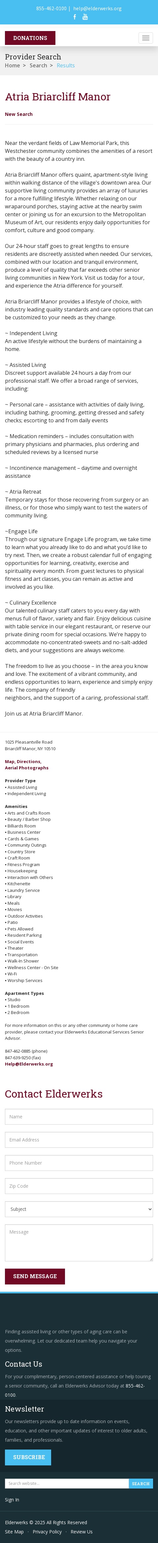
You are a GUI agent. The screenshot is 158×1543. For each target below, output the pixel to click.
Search (38, 65)
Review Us (82, 1531)
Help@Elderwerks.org (29, 1064)
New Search (19, 114)
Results (66, 65)
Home (12, 65)
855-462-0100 (51, 8)
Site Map (14, 1531)
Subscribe (29, 1457)
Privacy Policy (47, 1531)
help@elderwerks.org (97, 8)
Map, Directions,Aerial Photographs (26, 764)
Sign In (12, 1499)
